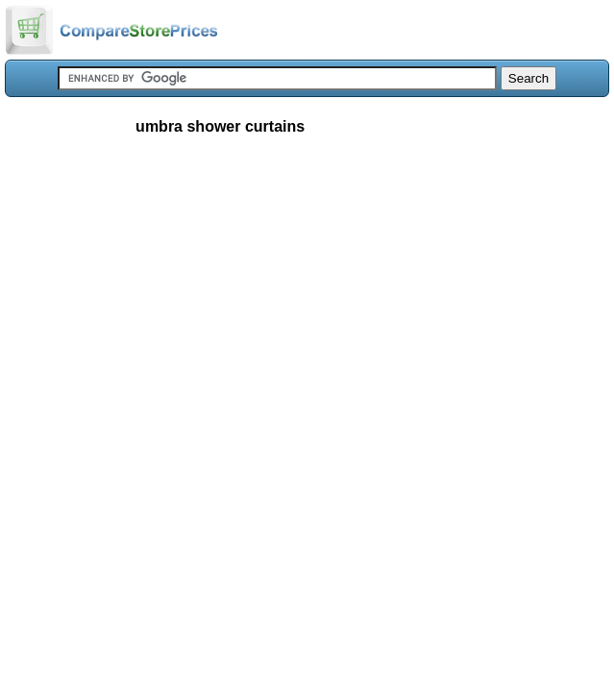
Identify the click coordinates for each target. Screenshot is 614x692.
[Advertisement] (307, 292)
